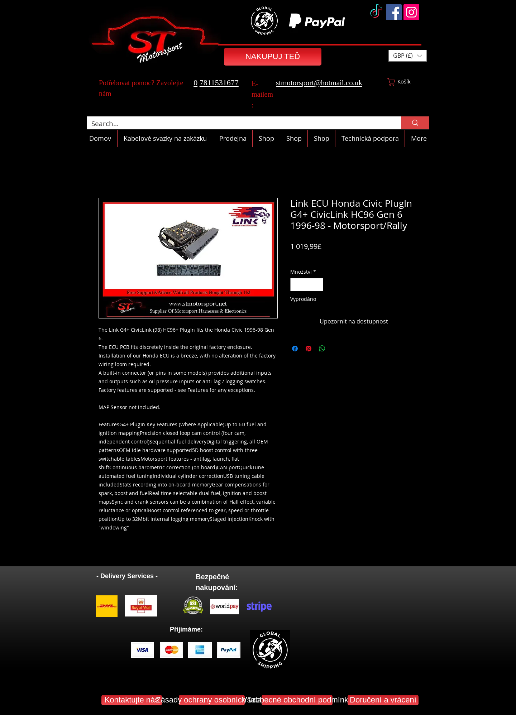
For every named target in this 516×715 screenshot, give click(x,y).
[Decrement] (295, 284)
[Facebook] (394, 12)
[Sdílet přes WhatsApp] (322, 348)
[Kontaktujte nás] (131, 700)
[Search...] (238, 123)
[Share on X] (335, 348)
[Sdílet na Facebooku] (295, 348)
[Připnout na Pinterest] (308, 348)
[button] (407, 56)
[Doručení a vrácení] (383, 700)
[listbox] (407, 56)
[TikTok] (376, 12)
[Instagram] (411, 12)
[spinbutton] (306, 284)
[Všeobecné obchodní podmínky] (297, 700)
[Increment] (317, 284)
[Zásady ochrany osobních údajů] (212, 700)
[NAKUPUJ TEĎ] (272, 57)
